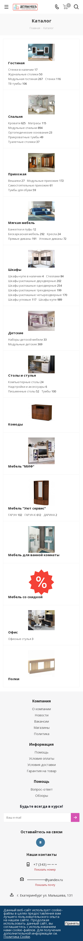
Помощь (41, 752)
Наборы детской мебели (27, 340)
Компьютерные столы (25, 382)
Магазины (42, 727)
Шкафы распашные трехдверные (34, 290)
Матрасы (37, 123)
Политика (41, 733)
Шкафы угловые (22, 300)
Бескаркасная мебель (26, 234)
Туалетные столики (23, 142)
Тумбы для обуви (22, 190)
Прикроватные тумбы (25, 137)
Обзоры (41, 795)
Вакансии (41, 721)
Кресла (54, 234)
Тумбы (49, 391)
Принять (72, 923)
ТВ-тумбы (17, 84)
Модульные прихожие (45, 181)
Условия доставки (41, 764)
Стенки (53, 79)
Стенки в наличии (22, 70)
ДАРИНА (50, 515)
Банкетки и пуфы (22, 229)
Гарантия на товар (41, 771)
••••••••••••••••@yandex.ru (45, 879)
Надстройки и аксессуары (27, 387)
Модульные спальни (25, 128)
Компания (41, 701)
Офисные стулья (20, 639)
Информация (41, 744)
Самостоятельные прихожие (30, 185)
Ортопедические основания (30, 132)
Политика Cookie (17, 936)
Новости (41, 715)
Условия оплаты (41, 758)
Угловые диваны (52, 239)
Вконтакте (40, 842)
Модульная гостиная (25, 79)
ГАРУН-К (33, 515)
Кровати (17, 123)
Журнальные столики (25, 74)
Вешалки (16, 181)
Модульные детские (25, 344)
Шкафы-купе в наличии (26, 276)
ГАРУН (15, 515)
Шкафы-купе (50, 300)
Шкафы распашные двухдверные (34, 281)
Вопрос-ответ (42, 789)
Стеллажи (55, 276)
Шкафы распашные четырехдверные (37, 295)
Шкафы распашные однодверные (35, 286)
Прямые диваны (22, 239)
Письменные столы (23, 391)
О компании (41, 709)
